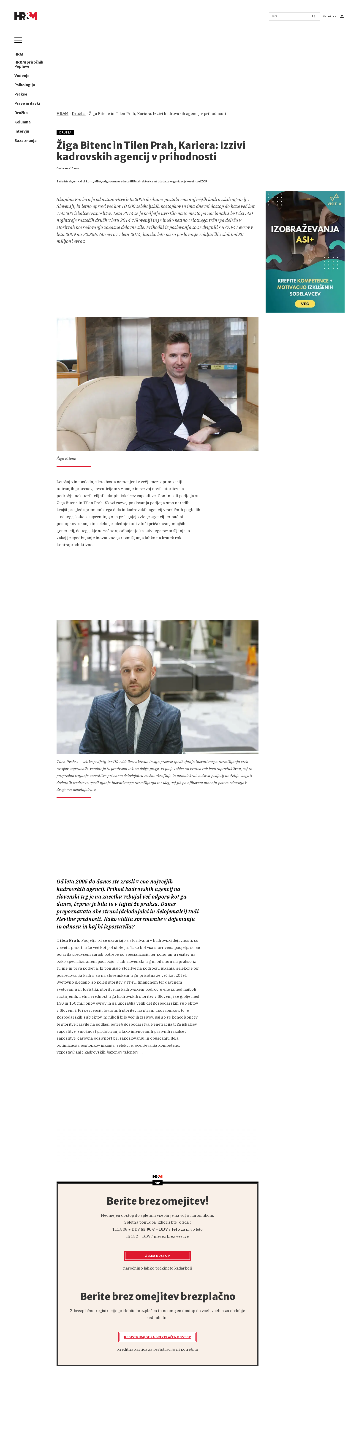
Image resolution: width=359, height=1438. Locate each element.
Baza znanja (25, 141)
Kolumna (22, 122)
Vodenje (22, 76)
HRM (18, 54)
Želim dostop (157, 1255)
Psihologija (24, 85)
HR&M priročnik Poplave (28, 64)
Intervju (21, 131)
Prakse (20, 94)
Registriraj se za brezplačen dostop (157, 1337)
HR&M (62, 113)
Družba (21, 113)
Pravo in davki (27, 103)
